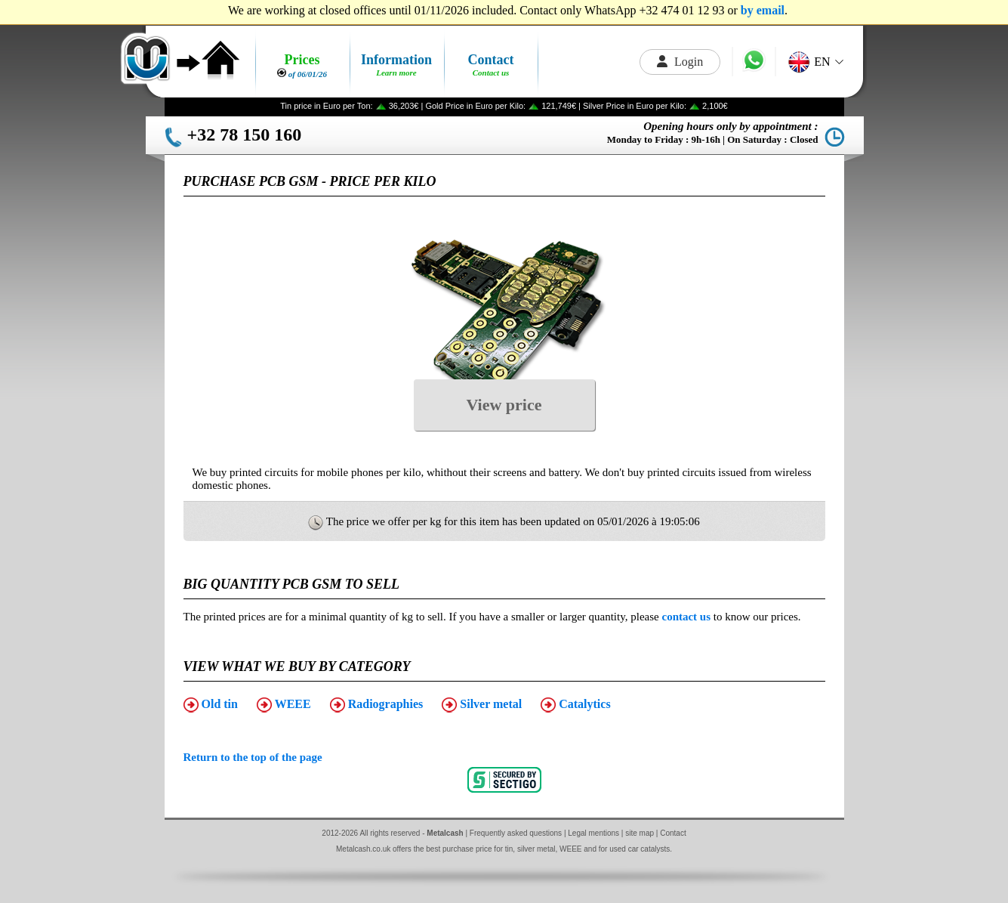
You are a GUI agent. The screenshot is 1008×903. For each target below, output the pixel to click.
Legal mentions (593, 833)
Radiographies (377, 705)
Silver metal (482, 705)
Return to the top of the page (252, 757)
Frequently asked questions (516, 833)
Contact (673, 833)
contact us (686, 617)
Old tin (210, 705)
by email (763, 10)
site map (639, 833)
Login (680, 61)
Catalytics (575, 705)
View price (504, 404)
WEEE (284, 705)
